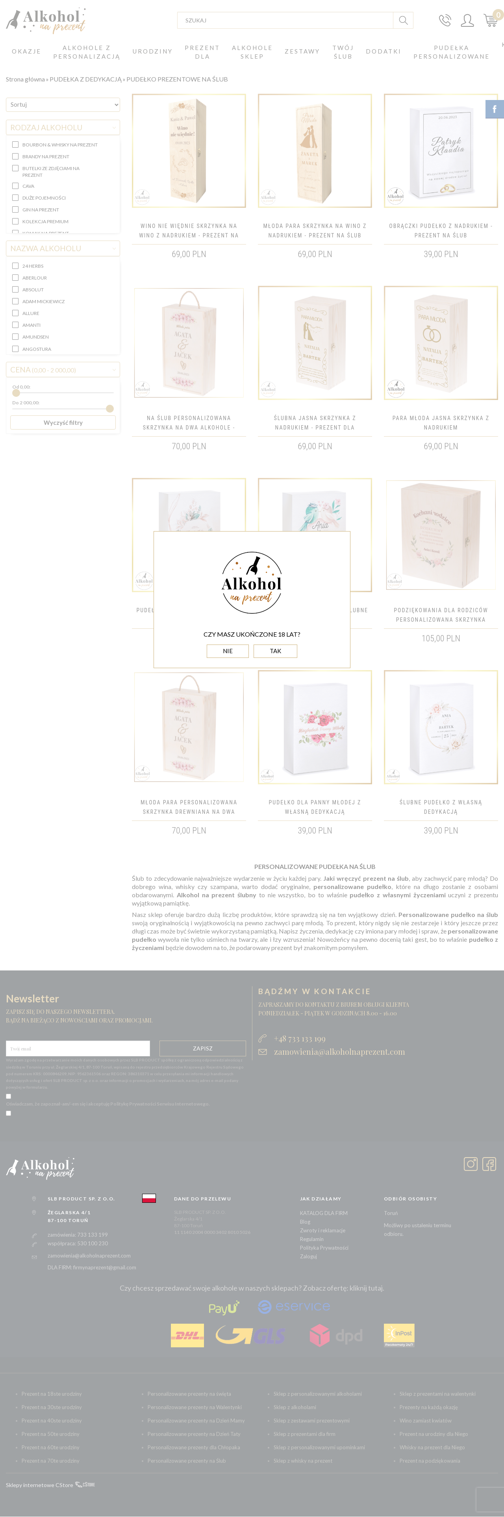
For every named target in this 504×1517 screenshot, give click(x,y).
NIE (228, 650)
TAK (275, 650)
